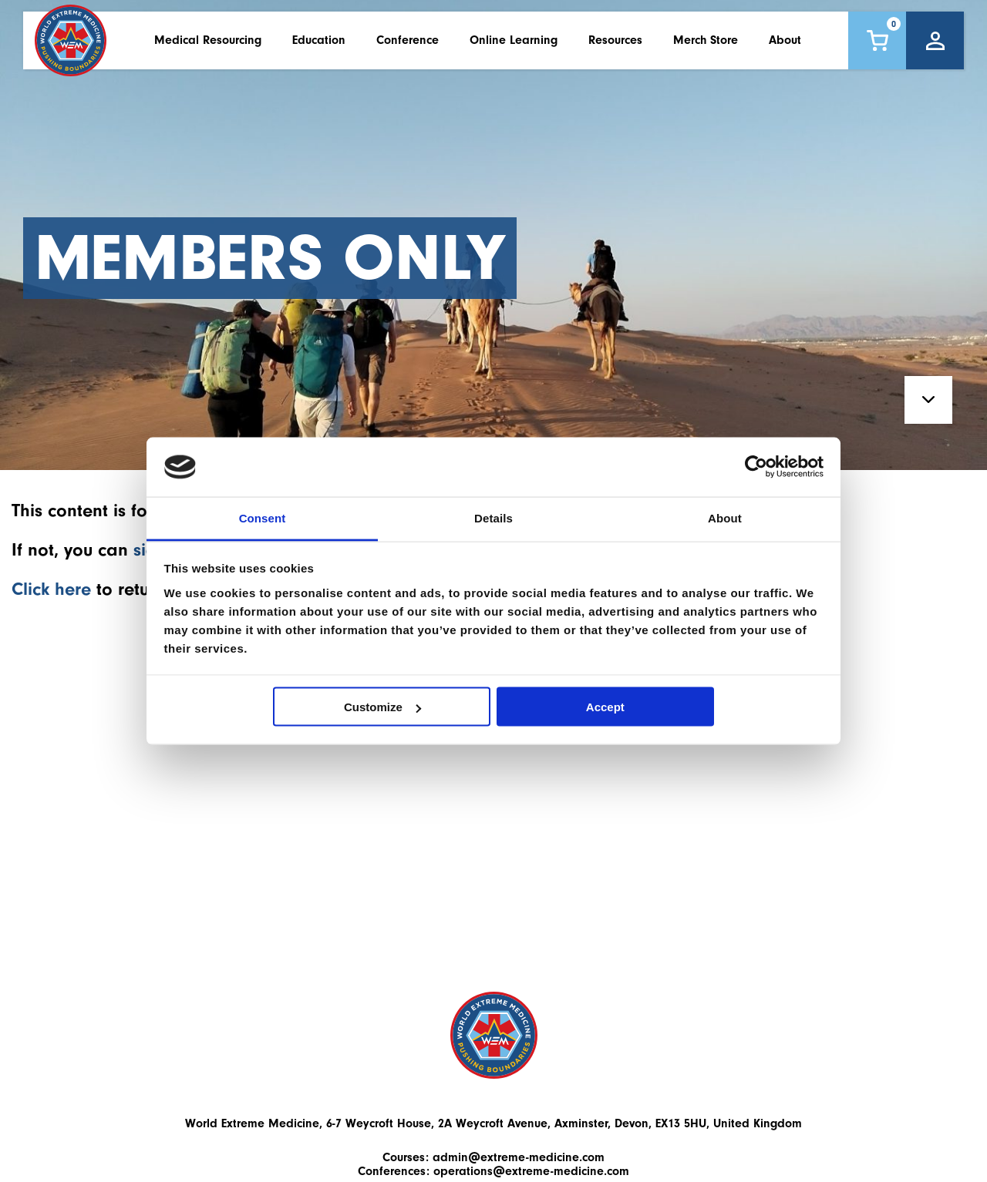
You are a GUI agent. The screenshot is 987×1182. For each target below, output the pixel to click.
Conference (407, 45)
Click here (51, 589)
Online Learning (514, 45)
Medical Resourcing (207, 45)
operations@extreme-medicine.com (531, 1171)
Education (318, 45)
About (785, 45)
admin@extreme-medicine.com (519, 1157)
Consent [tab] (262, 517)
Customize (382, 707)
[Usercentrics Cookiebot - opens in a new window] (756, 467)
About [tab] (725, 517)
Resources (615, 45)
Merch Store (705, 45)
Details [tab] (493, 517)
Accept (605, 707)
